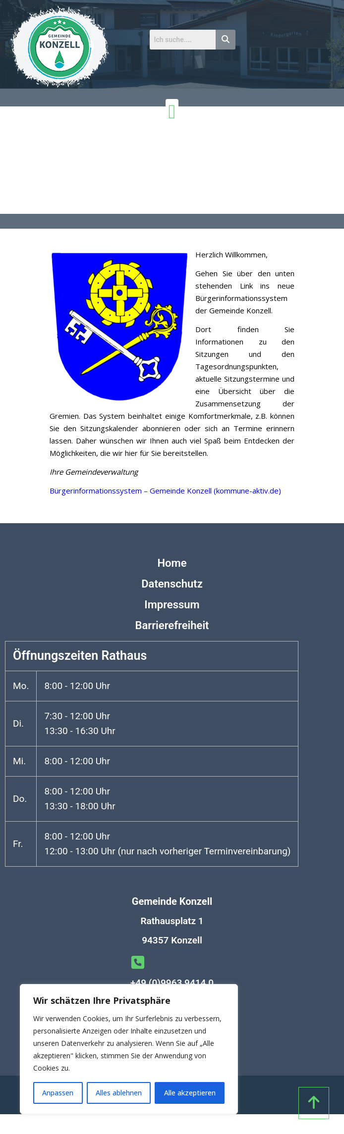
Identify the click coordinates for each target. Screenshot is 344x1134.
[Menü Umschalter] (172, 112)
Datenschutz (172, 584)
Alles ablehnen (119, 1092)
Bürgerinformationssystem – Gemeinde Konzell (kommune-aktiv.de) (165, 490)
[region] (129, 1049)
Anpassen (57, 1092)
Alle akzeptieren (190, 1092)
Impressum (171, 604)
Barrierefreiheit (172, 625)
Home (172, 563)
